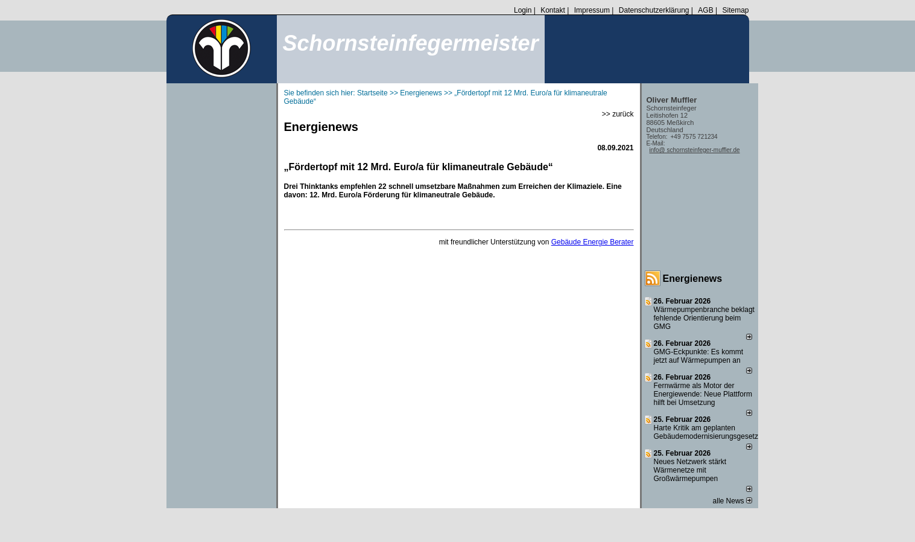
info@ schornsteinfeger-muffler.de (695, 150)
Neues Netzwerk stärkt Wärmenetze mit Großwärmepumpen (690, 470)
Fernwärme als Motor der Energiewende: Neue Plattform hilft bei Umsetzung (703, 394)
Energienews (693, 278)
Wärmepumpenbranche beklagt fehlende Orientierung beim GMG (704, 318)
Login (522, 10)
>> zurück (618, 114)
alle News (732, 501)
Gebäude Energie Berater (592, 242)
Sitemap (735, 10)
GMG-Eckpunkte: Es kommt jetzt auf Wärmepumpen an (699, 356)
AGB (705, 10)
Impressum (592, 10)
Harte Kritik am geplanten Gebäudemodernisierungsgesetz (706, 432)
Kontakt (552, 10)
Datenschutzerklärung (654, 10)
